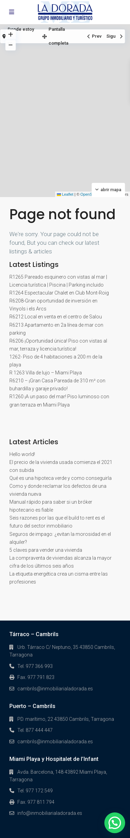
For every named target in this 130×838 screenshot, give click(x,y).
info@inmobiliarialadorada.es (49, 813)
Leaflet (65, 194)
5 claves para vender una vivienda (45, 550)
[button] (114, 822)
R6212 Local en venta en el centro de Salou (55, 316)
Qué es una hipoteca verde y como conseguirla (60, 478)
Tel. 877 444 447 (35, 730)
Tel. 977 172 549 (35, 790)
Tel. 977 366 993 (35, 666)
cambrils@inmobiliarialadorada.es (55, 688)
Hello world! (22, 454)
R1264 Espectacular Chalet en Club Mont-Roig (59, 293)
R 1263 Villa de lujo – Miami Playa (45, 372)
